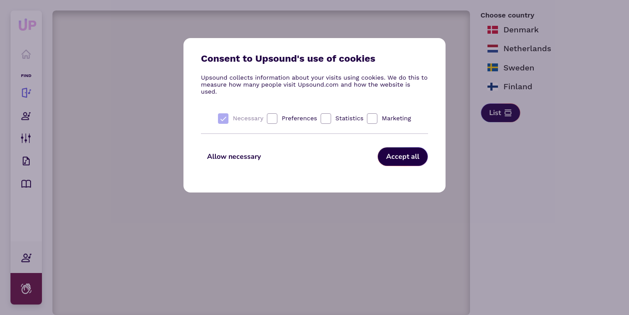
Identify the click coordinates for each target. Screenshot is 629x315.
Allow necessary (234, 156)
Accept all (402, 156)
